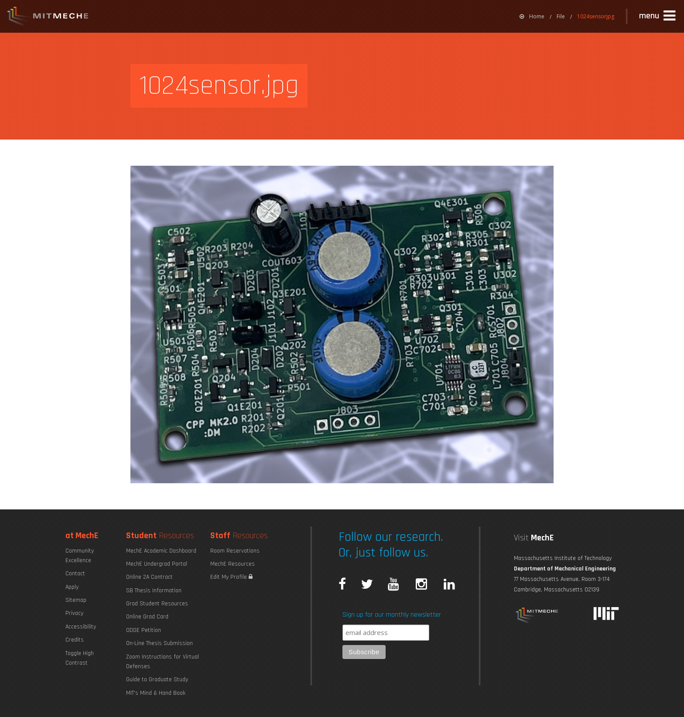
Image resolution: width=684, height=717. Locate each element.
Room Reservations (235, 551)
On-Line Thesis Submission (159, 643)
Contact (75, 573)
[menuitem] (532, 16)
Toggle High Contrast (79, 658)
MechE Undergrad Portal (156, 564)
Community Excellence (79, 555)
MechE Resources (232, 564)
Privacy (74, 613)
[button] (658, 16)
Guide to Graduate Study (157, 679)
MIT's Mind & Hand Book (155, 693)
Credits (74, 640)
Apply (72, 587)
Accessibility (80, 627)
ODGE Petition (143, 630)
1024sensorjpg (595, 16)
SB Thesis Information (153, 590)
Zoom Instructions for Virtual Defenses (162, 661)
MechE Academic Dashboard (161, 551)
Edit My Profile (231, 577)
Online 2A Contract (149, 577)
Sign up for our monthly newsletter (391, 614)
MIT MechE (48, 17)
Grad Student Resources (157, 604)
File (561, 16)
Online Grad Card (147, 617)
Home (532, 16)
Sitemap (75, 600)
